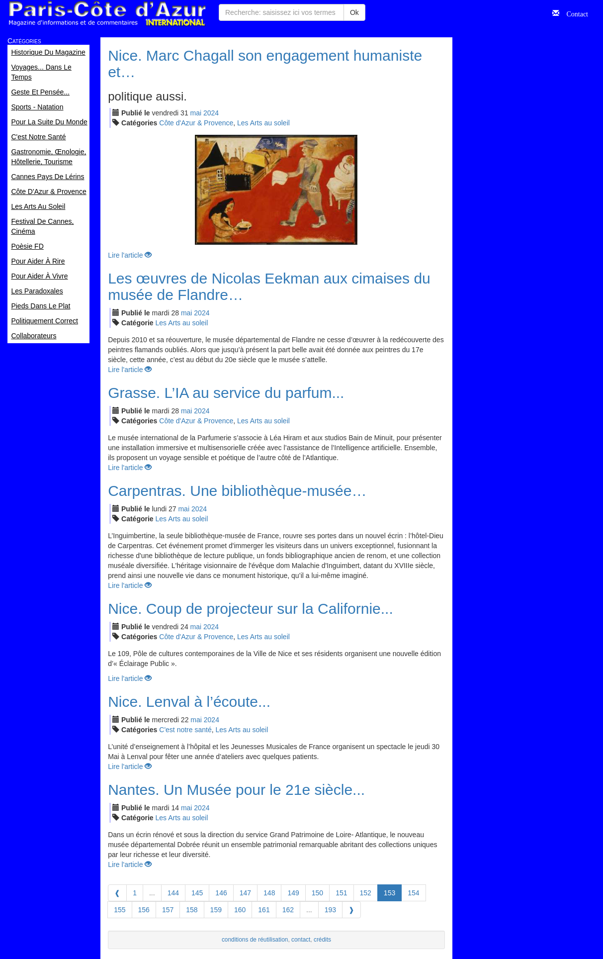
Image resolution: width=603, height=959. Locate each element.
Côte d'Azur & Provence (196, 123)
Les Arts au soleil (263, 123)
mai (196, 113)
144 (173, 893)
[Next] (351, 909)
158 (191, 910)
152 (365, 893)
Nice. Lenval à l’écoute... (189, 701)
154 (413, 893)
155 (119, 910)
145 (197, 893)
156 (144, 910)
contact (300, 939)
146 (221, 893)
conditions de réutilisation (255, 939)
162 (288, 910)
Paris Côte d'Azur (106, 13)
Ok (354, 12)
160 (240, 910)
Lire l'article (130, 255)
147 (245, 893)
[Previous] (117, 892)
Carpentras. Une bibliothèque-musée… (237, 490)
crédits (322, 939)
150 (317, 893)
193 (330, 910)
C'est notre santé (185, 730)
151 (341, 893)
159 (216, 910)
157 (167, 910)
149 (293, 893)
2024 (211, 113)
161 (263, 910)
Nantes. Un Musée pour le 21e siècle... (236, 789)
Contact (573, 13)
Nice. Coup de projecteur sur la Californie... (250, 608)
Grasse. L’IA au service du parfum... (226, 392)
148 (269, 893)
